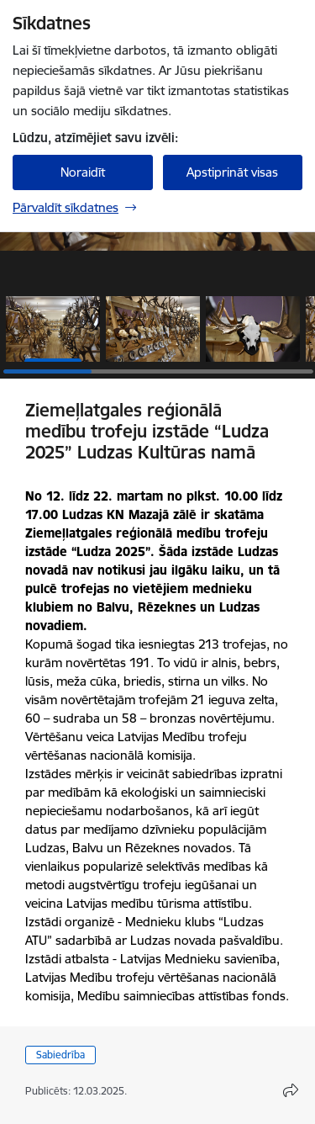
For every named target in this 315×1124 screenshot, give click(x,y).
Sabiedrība (60, 1054)
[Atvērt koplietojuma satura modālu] (290, 1090)
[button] (53, 329)
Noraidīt (82, 172)
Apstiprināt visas (232, 172)
